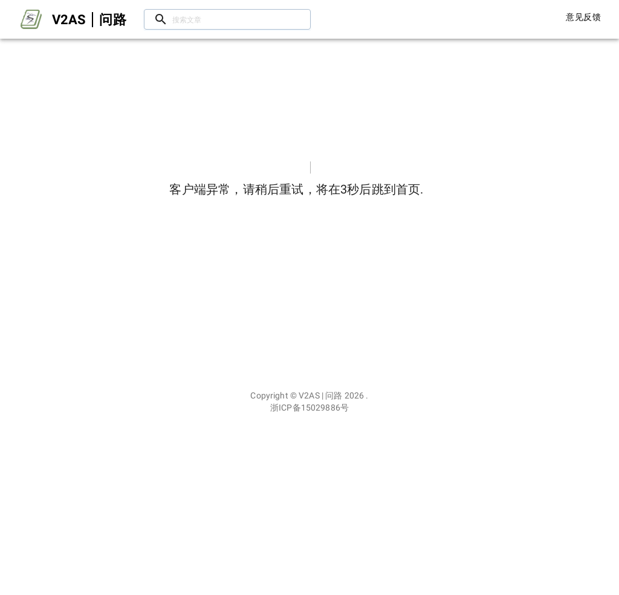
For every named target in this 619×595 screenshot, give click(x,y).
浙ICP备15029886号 (309, 407)
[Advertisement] (309, 504)
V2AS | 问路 (320, 395)
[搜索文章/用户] (227, 19)
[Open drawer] (31, 19)
